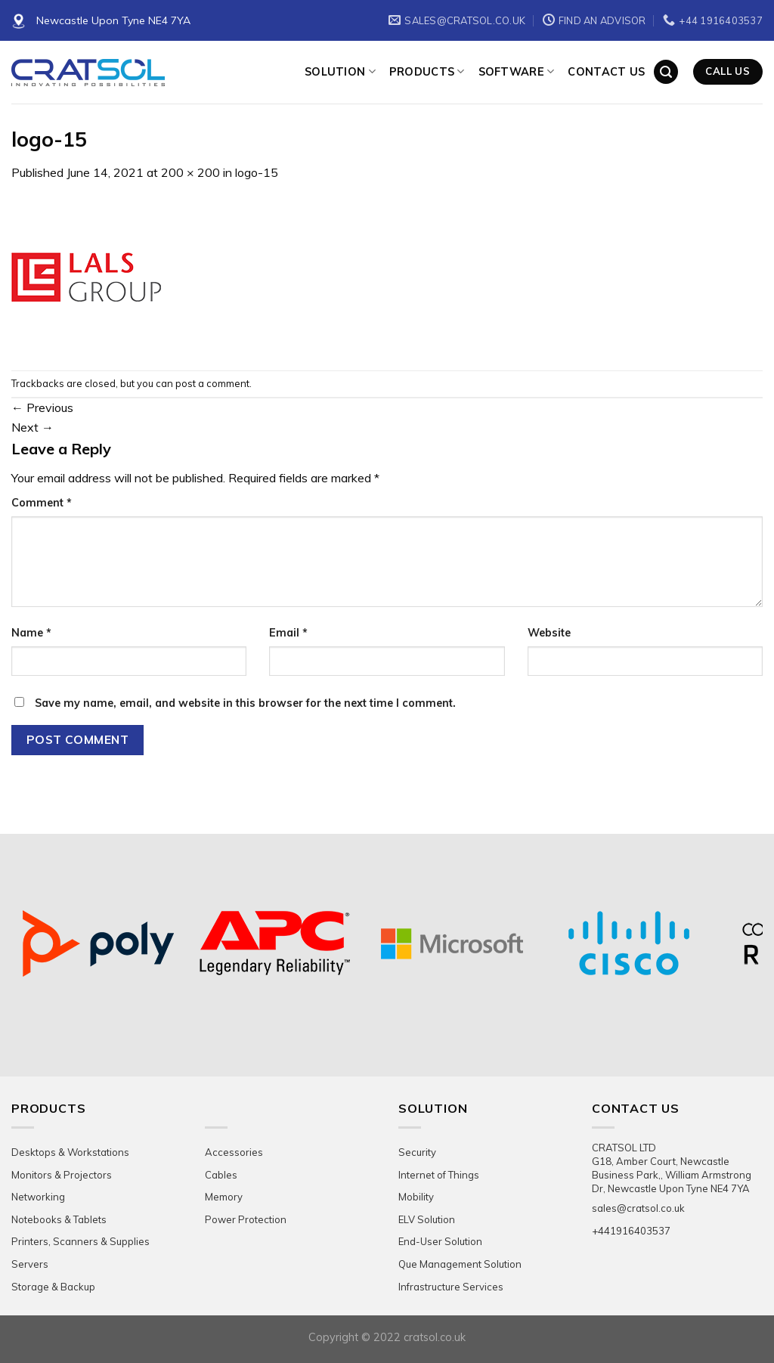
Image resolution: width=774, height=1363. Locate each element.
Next (32, 427)
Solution (340, 71)
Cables (221, 1175)
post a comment (212, 383)
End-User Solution (440, 1241)
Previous (42, 407)
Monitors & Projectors (61, 1175)
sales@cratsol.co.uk (638, 1208)
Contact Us (606, 72)
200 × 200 (190, 172)
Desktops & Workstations (70, 1152)
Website (549, 633)
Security (417, 1152)
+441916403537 (631, 1231)
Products (427, 71)
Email (288, 633)
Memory (224, 1197)
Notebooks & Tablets (59, 1219)
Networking (38, 1197)
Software (516, 71)
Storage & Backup (53, 1287)
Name (31, 633)
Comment (41, 503)
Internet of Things (438, 1175)
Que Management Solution (460, 1264)
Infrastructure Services (450, 1287)
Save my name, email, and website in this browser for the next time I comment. (245, 703)
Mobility (416, 1197)
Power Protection (245, 1219)
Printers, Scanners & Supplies (80, 1241)
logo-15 (256, 172)
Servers (29, 1264)
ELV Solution (426, 1219)
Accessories (234, 1152)
